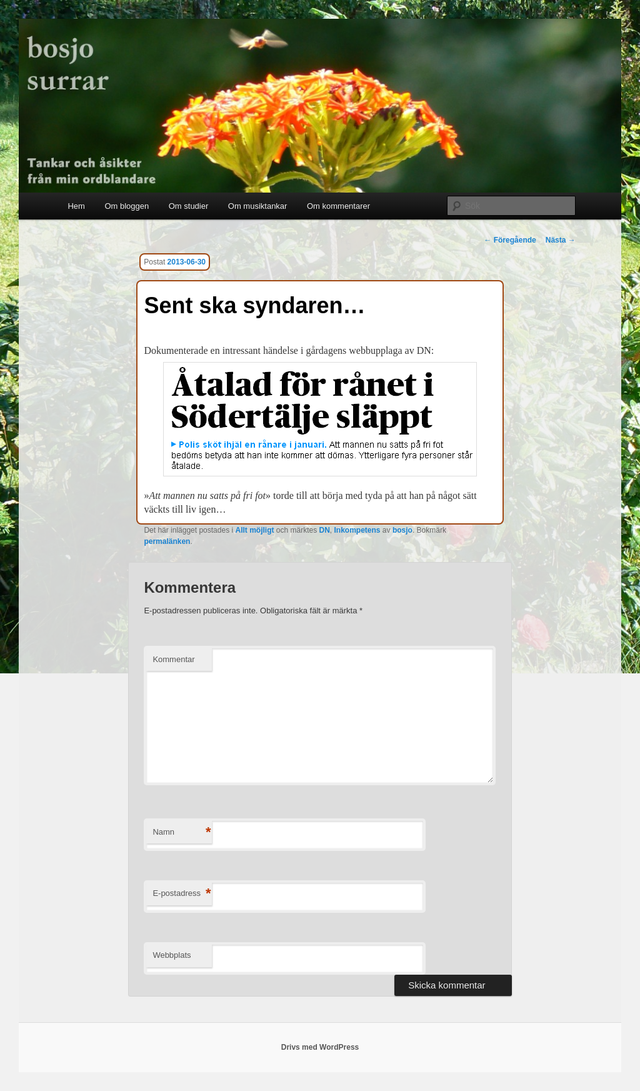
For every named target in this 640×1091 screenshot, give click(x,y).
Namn (181, 832)
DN (324, 530)
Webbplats (171, 955)
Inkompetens (357, 530)
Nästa (561, 240)
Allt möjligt (254, 530)
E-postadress (181, 894)
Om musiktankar (258, 206)
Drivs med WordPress (320, 1047)
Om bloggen (126, 206)
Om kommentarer (338, 206)
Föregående (510, 240)
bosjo (402, 530)
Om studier (189, 206)
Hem (76, 206)
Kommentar (173, 659)
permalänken (167, 541)
